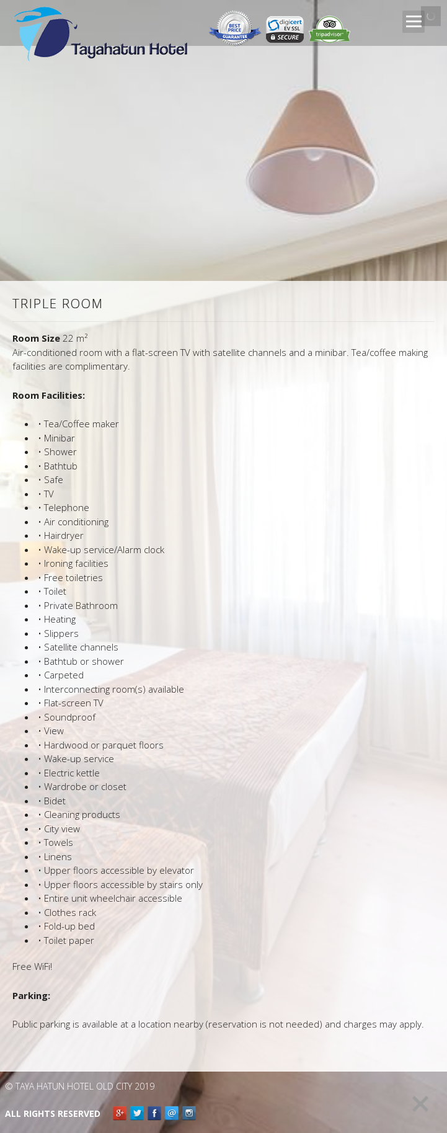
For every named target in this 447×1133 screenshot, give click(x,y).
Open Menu (413, 22)
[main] (223, 665)
